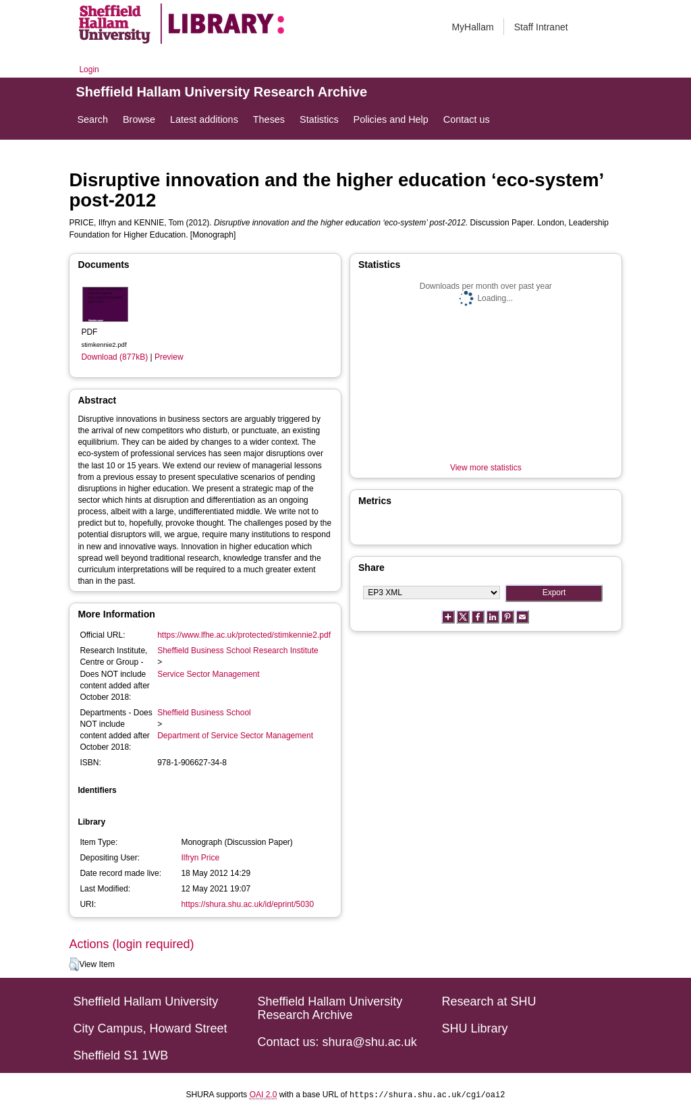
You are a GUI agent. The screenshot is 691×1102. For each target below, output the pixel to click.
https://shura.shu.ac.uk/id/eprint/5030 (247, 904)
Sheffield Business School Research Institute (238, 650)
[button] (74, 964)
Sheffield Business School (204, 712)
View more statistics (486, 467)
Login (89, 69)
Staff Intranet (541, 27)
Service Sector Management (208, 674)
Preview (169, 357)
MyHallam (472, 27)
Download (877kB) (114, 357)
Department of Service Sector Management (235, 735)
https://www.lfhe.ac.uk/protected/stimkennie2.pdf (244, 635)
